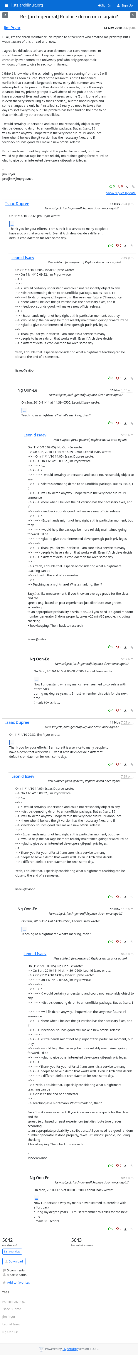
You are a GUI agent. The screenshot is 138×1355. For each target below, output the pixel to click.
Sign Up (125, 5)
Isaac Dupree (17, 203)
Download (14, 1261)
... (12, 223)
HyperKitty (69, 1349)
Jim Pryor (12, 27)
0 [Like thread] (112, 186)
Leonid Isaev (23, 257)
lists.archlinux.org (27, 5)
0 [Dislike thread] (120, 186)
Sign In (104, 5)
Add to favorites (16, 1282)
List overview (12, 1251)
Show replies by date (121, 193)
